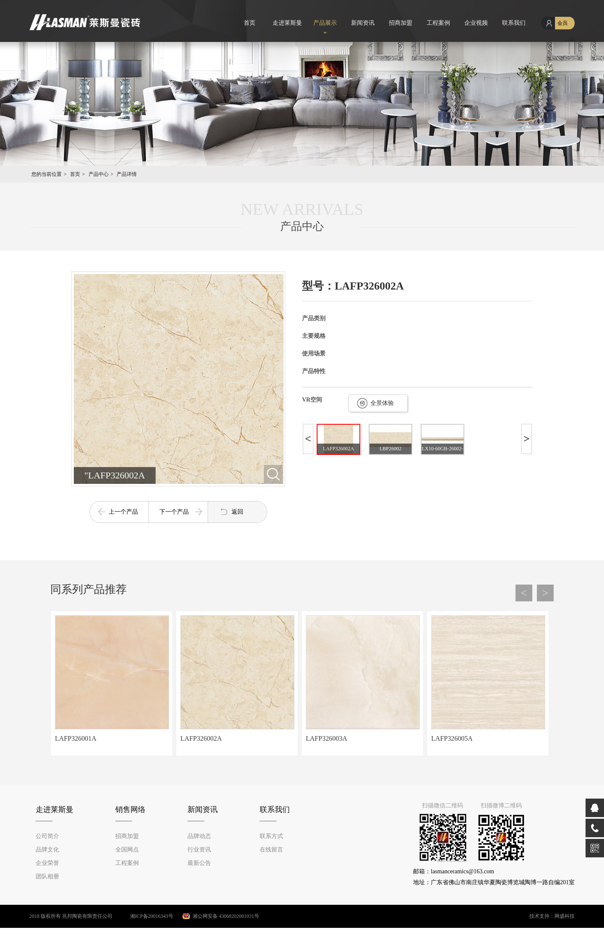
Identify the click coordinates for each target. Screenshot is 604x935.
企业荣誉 (47, 863)
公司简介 (47, 836)
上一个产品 (123, 512)
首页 (249, 23)
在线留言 (271, 849)
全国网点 (127, 849)
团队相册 (47, 876)
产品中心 (99, 174)
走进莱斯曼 (287, 23)
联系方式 (271, 836)
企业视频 (476, 23)
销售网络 (130, 809)
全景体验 (382, 403)
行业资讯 (199, 849)
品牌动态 (199, 836)
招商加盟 (400, 23)
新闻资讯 (363, 23)
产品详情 (127, 174)
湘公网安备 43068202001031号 (226, 916)
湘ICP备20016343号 (143, 916)
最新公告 (199, 863)
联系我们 (514, 23)
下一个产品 (174, 512)
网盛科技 (565, 916)
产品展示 (325, 23)
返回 (237, 512)
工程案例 (438, 23)
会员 (562, 23)
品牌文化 (47, 849)
